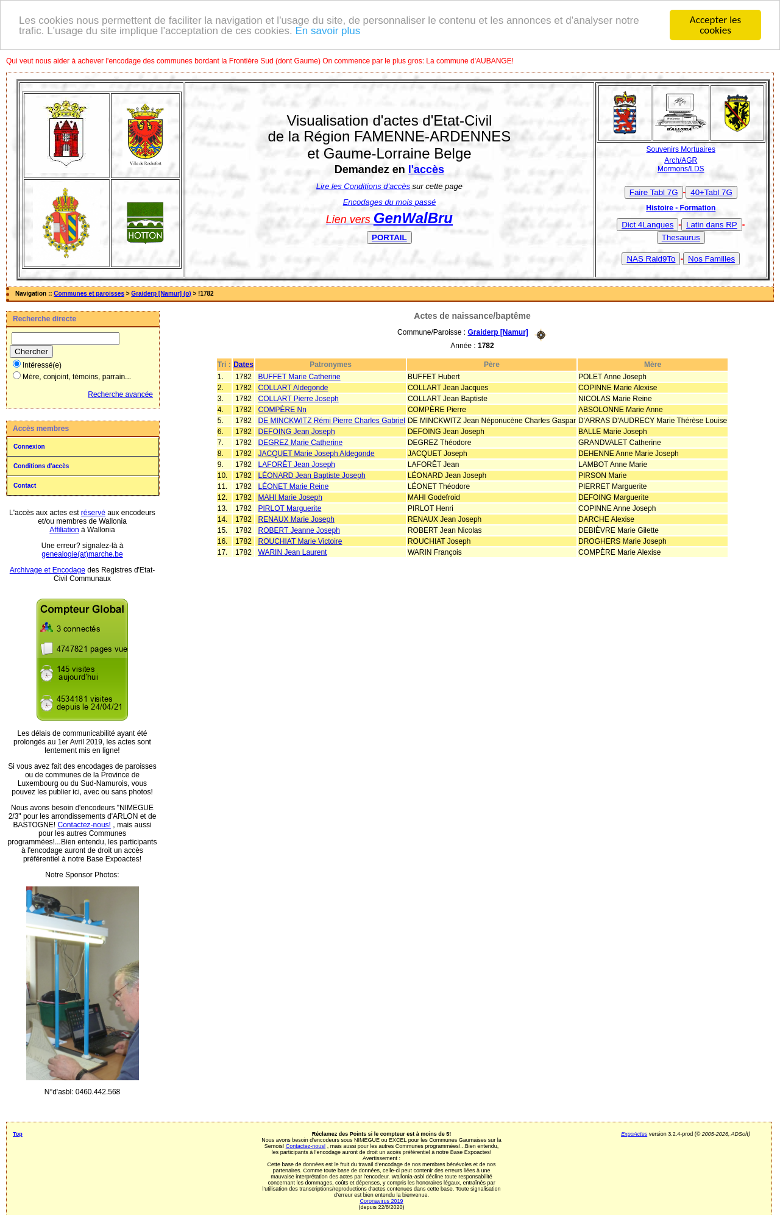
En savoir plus (327, 30)
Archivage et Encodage (47, 570)
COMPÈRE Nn (282, 409)
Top (18, 1134)
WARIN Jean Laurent (292, 552)
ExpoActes (634, 1134)
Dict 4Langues (647, 224)
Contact (24, 485)
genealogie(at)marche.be (81, 554)
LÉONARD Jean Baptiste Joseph (312, 475)
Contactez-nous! (84, 825)
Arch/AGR (680, 160)
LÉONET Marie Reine (293, 486)
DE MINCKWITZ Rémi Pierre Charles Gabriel (331, 420)
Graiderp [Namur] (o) (161, 293)
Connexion (29, 446)
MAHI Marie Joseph (290, 497)
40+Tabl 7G (711, 192)
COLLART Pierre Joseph (298, 398)
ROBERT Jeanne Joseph (299, 530)
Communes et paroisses (89, 293)
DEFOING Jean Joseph (296, 431)
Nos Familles (711, 258)
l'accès (426, 169)
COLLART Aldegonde (293, 387)
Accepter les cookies (715, 25)
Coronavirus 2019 (381, 1201)
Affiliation (64, 530)
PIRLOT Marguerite (290, 508)
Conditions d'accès (41, 466)
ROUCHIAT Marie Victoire (300, 541)
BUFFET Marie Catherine (299, 376)
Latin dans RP (711, 224)
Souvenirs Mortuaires (681, 149)
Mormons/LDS (681, 169)
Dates (243, 364)
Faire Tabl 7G (653, 192)
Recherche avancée (120, 394)
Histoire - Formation (680, 208)
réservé (93, 512)
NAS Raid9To (650, 258)
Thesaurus (681, 237)
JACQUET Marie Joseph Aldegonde (316, 453)
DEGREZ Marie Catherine (300, 442)
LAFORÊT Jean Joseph (297, 464)
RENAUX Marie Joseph (296, 519)
